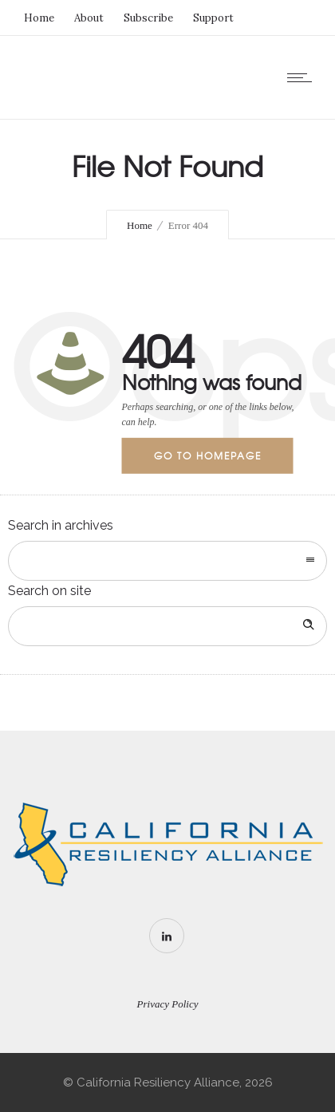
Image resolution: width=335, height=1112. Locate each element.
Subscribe (148, 18)
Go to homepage (208, 455)
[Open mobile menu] (303, 77)
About (89, 18)
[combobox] (167, 561)
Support (213, 18)
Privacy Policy (168, 1004)
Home (39, 18)
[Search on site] (167, 626)
